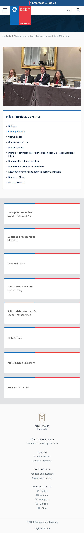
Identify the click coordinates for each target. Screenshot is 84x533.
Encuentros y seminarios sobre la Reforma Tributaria (34, 171)
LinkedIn (42, 503)
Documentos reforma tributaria (23, 161)
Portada (7, 36)
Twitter (42, 491)
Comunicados (15, 136)
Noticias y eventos (23, 36)
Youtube (42, 495)
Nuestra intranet (42, 456)
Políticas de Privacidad (42, 473)
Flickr (42, 508)
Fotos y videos (43, 36)
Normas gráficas (16, 177)
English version (42, 528)
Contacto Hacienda (42, 460)
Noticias (12, 126)
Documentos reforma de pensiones (26, 166)
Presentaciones (16, 147)
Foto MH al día (61, 36)
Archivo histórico (16, 182)
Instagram (42, 499)
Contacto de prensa (18, 142)
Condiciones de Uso (42, 478)
